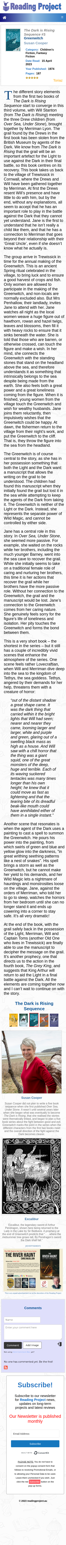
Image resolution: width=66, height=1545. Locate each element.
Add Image (32, 1345)
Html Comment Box (21, 1352)
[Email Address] (35, 1434)
